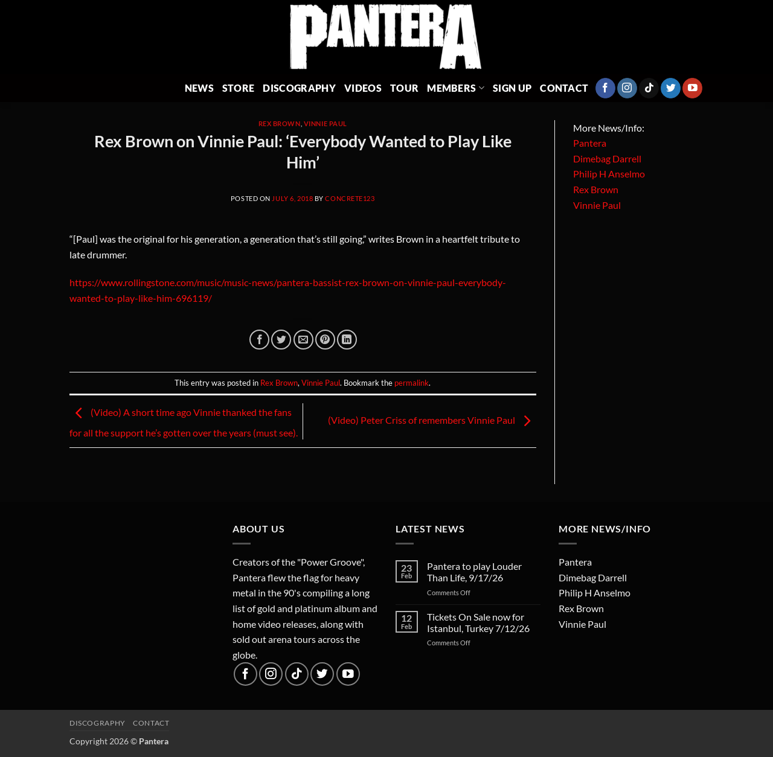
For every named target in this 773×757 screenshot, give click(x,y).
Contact (564, 88)
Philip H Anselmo (609, 173)
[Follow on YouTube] (692, 88)
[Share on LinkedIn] (347, 340)
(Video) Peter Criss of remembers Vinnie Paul (432, 420)
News (199, 88)
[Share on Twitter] (281, 340)
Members (455, 88)
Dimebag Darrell (607, 158)
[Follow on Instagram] (627, 88)
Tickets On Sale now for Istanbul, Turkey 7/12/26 (478, 622)
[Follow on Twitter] (671, 88)
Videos (363, 88)
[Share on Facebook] (259, 340)
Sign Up (512, 88)
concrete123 (349, 198)
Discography (299, 88)
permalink (411, 383)
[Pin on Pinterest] (325, 340)
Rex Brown (279, 123)
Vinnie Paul (325, 123)
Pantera (589, 143)
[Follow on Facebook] (605, 88)
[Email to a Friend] (303, 340)
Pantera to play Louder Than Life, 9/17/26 (474, 571)
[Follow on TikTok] (649, 88)
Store (238, 88)
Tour (404, 88)
